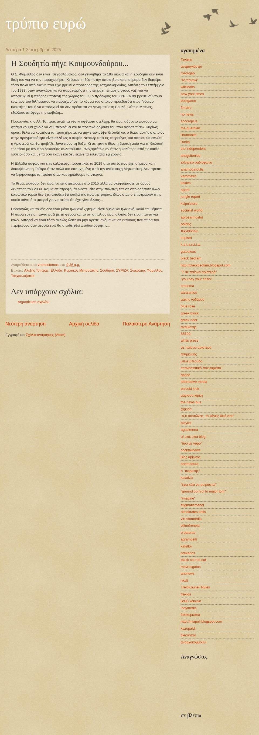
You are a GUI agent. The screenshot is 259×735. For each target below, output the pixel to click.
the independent (193, 149)
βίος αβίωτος (190, 457)
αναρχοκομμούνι (193, 642)
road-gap (188, 73)
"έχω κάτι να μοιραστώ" (199, 485)
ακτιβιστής (189, 327)
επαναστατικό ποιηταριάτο (201, 368)
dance (185, 375)
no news (187, 114)
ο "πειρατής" (190, 471)
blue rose (188, 306)
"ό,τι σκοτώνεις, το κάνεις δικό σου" (207, 416)
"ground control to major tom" (203, 491)
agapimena (189, 430)
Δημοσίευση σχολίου (33, 302)
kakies (186, 183)
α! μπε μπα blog (193, 437)
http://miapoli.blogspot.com (201, 621)
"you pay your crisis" (196, 279)
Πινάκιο (186, 60)
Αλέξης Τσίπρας (36, 270)
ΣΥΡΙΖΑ (122, 270)
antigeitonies (190, 156)
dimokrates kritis (193, 512)
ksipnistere (189, 204)
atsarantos (189, 292)
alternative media (194, 382)
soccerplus (189, 121)
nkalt (184, 580)
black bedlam (191, 258)
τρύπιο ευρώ (45, 23)
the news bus (191, 402)
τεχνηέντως (189, 231)
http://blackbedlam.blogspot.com (206, 265)
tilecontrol (188, 635)
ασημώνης (189, 354)
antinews (188, 573)
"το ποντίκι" (189, 80)
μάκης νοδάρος (192, 299)
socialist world (191, 210)
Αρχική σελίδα (84, 324)
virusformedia (191, 519)
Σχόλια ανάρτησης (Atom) (45, 335)
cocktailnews (190, 450)
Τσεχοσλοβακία (23, 276)
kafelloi (186, 546)
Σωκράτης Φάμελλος (146, 270)
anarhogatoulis (192, 169)
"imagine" (188, 498)
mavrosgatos (191, 567)
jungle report (190, 197)
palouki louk (190, 389)
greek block (190, 313)
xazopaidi (188, 628)
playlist (186, 423)
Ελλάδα (56, 270)
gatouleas (188, 251)
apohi (185, 190)
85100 (185, 334)
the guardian (190, 128)
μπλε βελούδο (191, 361)
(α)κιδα (186, 409)
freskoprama (190, 615)
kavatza (187, 478)
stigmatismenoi (192, 505)
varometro (188, 176)
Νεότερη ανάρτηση (25, 324)
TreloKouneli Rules (195, 587)
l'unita (185, 142)
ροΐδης (186, 224)
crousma (187, 286)
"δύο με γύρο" (191, 443)
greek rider (189, 320)
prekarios (188, 553)
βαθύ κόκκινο (191, 601)
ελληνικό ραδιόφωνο (196, 162)
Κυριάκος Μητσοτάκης (81, 270)
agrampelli (189, 539)
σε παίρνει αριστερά (196, 347)
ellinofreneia (190, 525)
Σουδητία (107, 270)
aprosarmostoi (192, 217)
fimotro (186, 108)
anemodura (189, 464)
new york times (192, 94)
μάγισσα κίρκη (192, 395)
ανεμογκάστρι (191, 66)
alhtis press (189, 340)
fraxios (186, 594)
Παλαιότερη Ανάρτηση (146, 324)
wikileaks (188, 87)
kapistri (186, 238)
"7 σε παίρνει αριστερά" (199, 272)
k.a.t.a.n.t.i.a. (191, 244)
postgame (188, 101)
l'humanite (188, 135)
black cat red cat (193, 560)
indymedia (189, 608)
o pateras (188, 533)
